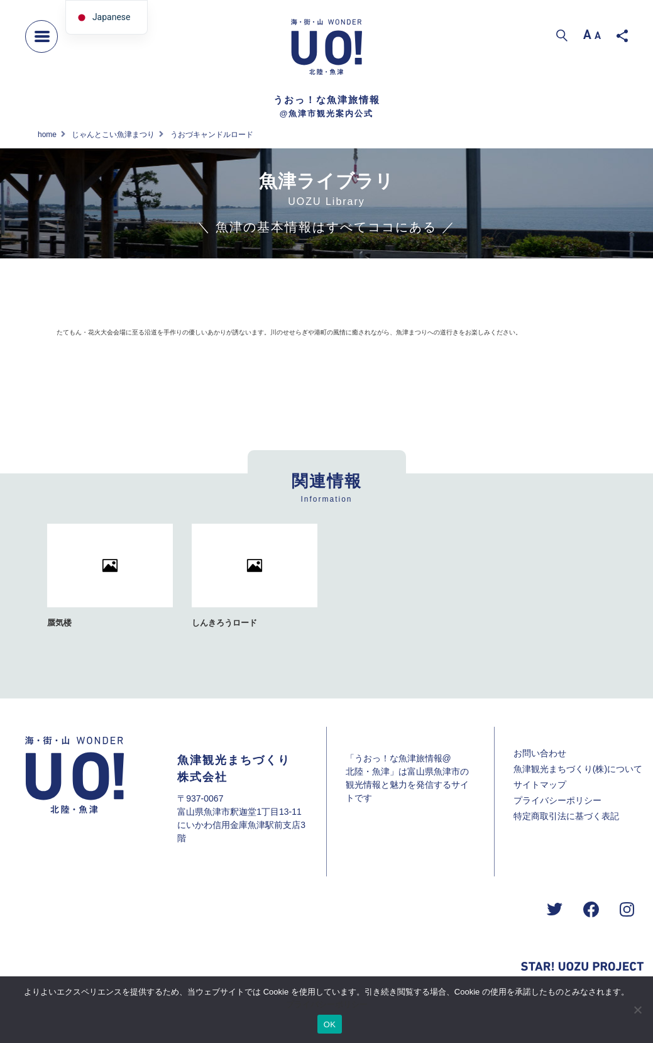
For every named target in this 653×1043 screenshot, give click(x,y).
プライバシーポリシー (557, 800)
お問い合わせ (539, 753)
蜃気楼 (59, 622)
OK (330, 1024)
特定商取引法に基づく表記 (566, 816)
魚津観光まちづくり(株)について (577, 769)
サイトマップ (539, 785)
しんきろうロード (224, 622)
